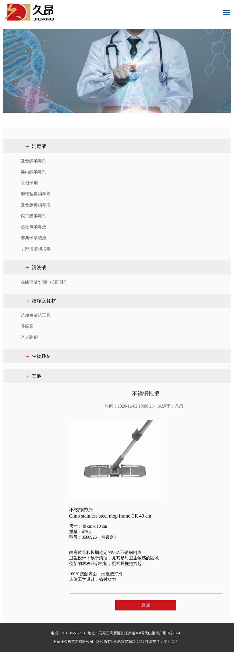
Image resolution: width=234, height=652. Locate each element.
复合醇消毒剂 (33, 161)
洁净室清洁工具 (36, 315)
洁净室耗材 (44, 300)
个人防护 (29, 337)
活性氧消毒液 (33, 227)
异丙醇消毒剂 (33, 172)
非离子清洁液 (33, 238)
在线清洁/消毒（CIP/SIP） (45, 282)
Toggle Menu (226, 12)
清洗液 (39, 267)
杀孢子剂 (29, 183)
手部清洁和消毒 (36, 249)
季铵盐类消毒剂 (36, 194)
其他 (36, 376)
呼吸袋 (27, 326)
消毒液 (39, 146)
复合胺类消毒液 (36, 205)
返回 (145, 605)
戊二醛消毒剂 (33, 216)
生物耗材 (41, 356)
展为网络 (170, 641)
